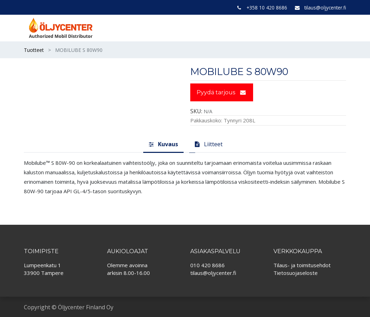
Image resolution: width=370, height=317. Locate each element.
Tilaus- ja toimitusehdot (302, 265)
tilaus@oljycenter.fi (325, 7)
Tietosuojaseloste (295, 272)
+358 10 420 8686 (266, 7)
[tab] (163, 145)
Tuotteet (34, 50)
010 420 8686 (207, 265)
